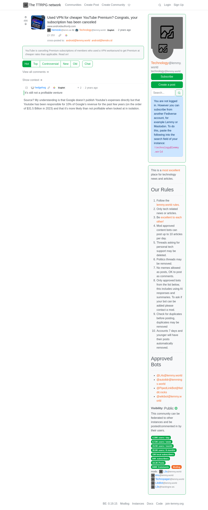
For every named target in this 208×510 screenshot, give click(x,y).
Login (167, 4)
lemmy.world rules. (168, 204)
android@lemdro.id (102, 40)
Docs (150, 503)
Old (75, 63)
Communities (73, 4)
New (65, 63)
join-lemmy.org (175, 503)
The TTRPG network (42, 5)
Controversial (50, 63)
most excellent (171, 170)
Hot (27, 63)
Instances (138, 503)
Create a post (166, 84)
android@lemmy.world (78, 40)
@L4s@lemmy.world (169, 375)
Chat (87, 63)
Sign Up (179, 4)
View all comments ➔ (36, 71)
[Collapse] (26, 88)
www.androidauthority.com (61, 26)
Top (35, 63)
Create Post (91, 4)
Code (159, 503)
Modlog (176, 467)
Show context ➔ (32, 79)
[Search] (163, 92)
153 (50, 35)
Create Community (113, 4)
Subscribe (167, 76)
